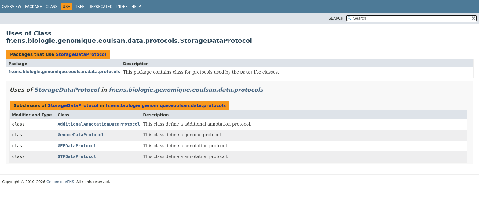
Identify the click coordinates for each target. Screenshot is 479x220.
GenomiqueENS (60, 182)
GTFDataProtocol (77, 156)
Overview (11, 7)
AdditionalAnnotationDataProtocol (99, 124)
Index (122, 7)
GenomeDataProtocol (81, 134)
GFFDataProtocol (77, 145)
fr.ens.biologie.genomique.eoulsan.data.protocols (64, 71)
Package (33, 7)
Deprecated (100, 7)
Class (51, 7)
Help (136, 7)
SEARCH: (337, 18)
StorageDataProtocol (81, 54)
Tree (80, 7)
